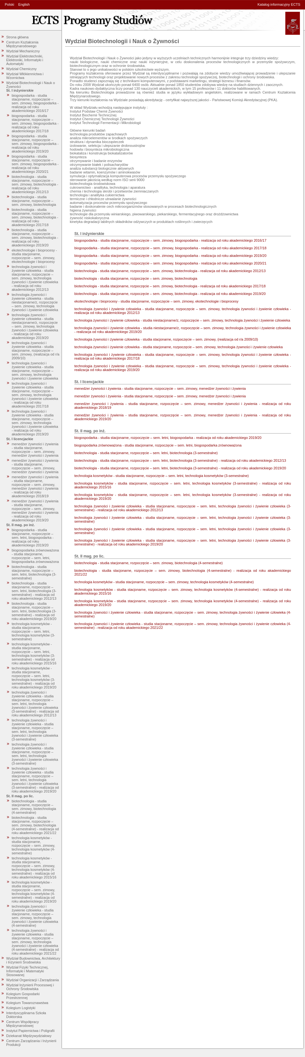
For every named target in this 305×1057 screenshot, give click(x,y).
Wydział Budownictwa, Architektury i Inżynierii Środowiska (33, 960)
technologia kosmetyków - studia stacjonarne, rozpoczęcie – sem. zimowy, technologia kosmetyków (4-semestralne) (33, 845)
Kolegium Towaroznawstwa (27, 1003)
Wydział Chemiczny (21, 69)
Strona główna (17, 37)
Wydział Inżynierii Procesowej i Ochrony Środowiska (30, 987)
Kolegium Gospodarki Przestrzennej (23, 996)
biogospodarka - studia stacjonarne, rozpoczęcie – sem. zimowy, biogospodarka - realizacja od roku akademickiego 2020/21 (35, 163)
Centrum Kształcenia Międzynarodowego (22, 44)
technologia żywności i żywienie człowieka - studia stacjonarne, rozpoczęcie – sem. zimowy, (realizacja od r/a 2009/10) (35, 350)
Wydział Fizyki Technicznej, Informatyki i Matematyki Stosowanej (27, 971)
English (24, 4)
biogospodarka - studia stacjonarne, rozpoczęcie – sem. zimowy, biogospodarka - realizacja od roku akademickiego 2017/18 (35, 123)
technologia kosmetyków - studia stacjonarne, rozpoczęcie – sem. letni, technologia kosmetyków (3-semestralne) (33, 631)
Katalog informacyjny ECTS (279, 4)
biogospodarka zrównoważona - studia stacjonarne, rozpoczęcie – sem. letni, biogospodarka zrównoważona (35, 556)
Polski (9, 4)
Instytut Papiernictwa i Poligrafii (30, 1031)
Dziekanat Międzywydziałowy (28, 1036)
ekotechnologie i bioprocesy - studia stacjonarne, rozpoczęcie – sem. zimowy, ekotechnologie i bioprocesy (34, 256)
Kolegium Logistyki (21, 1008)
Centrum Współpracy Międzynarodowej (22, 1024)
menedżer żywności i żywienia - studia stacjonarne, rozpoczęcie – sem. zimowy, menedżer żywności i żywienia (35, 449)
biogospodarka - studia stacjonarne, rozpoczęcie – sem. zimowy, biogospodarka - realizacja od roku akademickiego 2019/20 (35, 143)
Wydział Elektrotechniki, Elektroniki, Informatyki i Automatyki (24, 60)
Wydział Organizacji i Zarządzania (32, 980)
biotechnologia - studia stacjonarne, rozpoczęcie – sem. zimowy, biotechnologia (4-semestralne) (34, 806)
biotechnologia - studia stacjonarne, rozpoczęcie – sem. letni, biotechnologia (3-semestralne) (34, 572)
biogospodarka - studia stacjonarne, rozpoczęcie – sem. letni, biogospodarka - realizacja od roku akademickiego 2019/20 (33, 537)
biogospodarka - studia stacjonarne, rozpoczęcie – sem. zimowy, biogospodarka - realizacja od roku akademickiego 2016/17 (35, 103)
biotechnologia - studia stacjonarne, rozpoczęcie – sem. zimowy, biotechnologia (34, 200)
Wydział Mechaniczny (23, 51)
